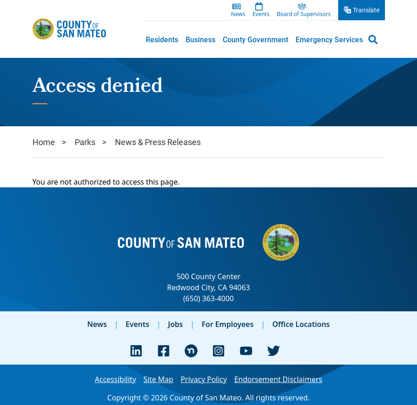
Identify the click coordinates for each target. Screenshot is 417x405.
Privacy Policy (204, 379)
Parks (85, 141)
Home (44, 141)
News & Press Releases (158, 141)
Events (137, 324)
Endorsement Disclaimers (278, 379)
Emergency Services (329, 39)
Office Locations (301, 324)
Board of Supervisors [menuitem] (304, 14)
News (97, 324)
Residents (162, 39)
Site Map (158, 379)
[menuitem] (162, 39)
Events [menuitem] (260, 14)
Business (200, 39)
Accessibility (115, 379)
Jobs (175, 324)
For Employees (227, 324)
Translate (366, 10)
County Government (255, 39)
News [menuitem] (238, 14)
